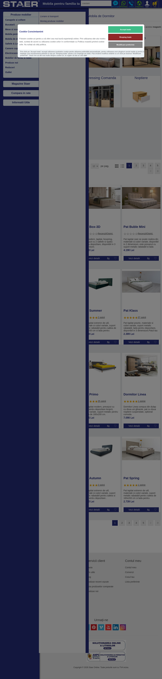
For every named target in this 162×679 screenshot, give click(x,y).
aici (85, 55)
